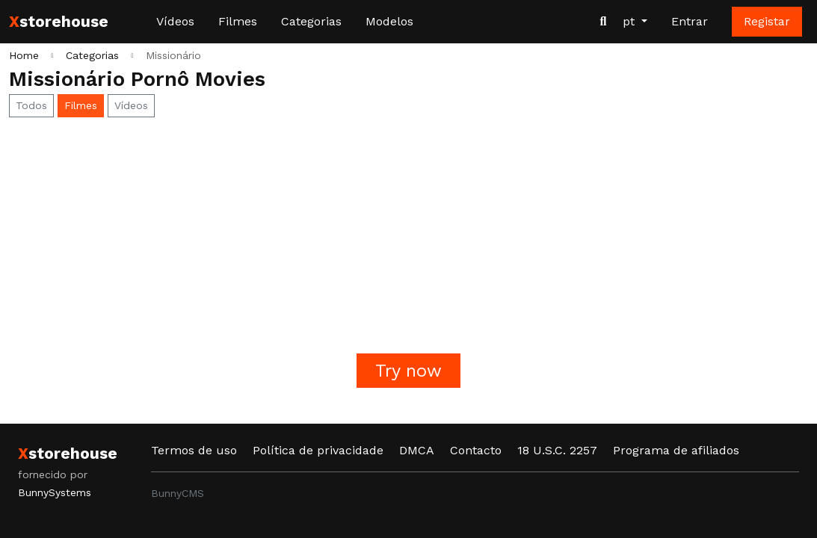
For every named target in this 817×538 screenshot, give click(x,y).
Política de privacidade (318, 450)
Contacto (476, 450)
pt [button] (630, 21)
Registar (767, 21)
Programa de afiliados (676, 450)
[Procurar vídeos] (603, 22)
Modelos (389, 21)
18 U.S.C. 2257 (557, 450)
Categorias (311, 21)
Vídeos (175, 21)
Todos (31, 105)
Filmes (237, 21)
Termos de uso (194, 450)
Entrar (689, 21)
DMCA (416, 450)
